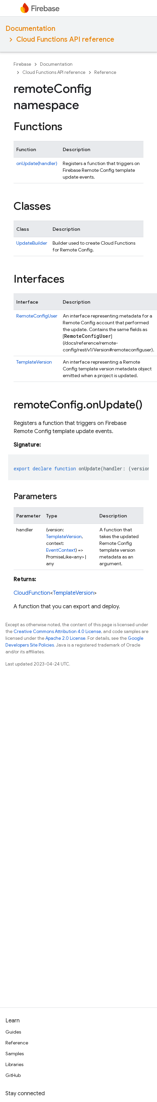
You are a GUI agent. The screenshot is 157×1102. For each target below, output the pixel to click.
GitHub (13, 1075)
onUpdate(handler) (36, 163)
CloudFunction (32, 593)
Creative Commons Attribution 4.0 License (57, 631)
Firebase (22, 64)
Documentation (30, 28)
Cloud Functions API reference (65, 39)
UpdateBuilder (31, 243)
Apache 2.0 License (65, 638)
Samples (14, 1053)
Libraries (14, 1064)
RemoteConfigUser (36, 316)
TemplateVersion (34, 362)
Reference (105, 72)
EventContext (60, 550)
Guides (13, 1032)
